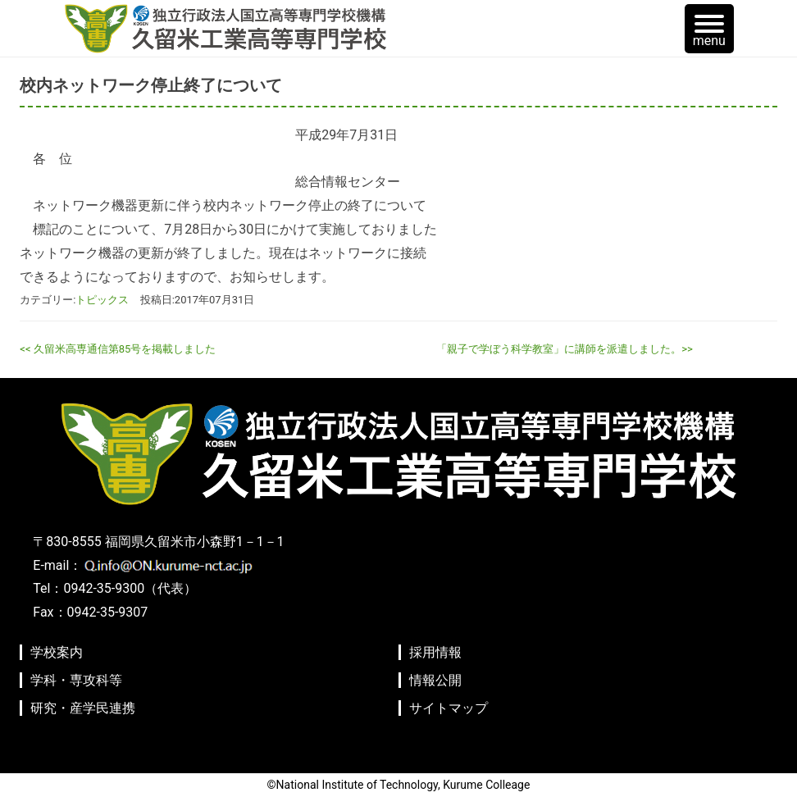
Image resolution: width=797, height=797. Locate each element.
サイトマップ (448, 708)
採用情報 (435, 652)
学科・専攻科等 (76, 680)
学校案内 (56, 652)
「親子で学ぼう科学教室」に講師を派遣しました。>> (564, 349)
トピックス (102, 300)
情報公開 (435, 680)
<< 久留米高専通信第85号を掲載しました (118, 349)
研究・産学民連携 (82, 708)
